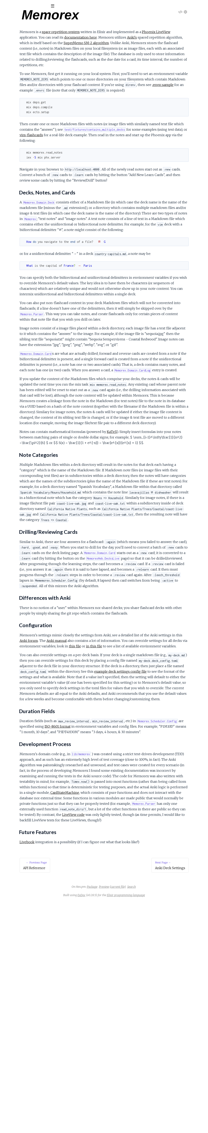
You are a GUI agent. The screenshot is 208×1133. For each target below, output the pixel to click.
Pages (8, 28)
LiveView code (171, 1041)
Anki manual (154, 806)
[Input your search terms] (30, 5)
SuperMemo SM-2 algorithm (102, 48)
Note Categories (18, 58)
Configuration (16, 73)
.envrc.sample (84, 107)
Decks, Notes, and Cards (24, 54)
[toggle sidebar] (55, 6)
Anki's (107, 43)
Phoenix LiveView (87, 37)
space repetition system (115, 32)
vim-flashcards (89, 163)
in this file (126, 817)
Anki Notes (11, 111)
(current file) (148, 1118)
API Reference (13, 41)
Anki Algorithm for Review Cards (25, 122)
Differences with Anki (22, 68)
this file (107, 817)
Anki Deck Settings (16, 105)
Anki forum (126, 806)
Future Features (18, 88)
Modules (24, 28)
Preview (134, 1118)
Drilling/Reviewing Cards (23, 63)
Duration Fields (17, 78)
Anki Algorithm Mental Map (22, 127)
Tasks (43, 28)
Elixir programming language (156, 1127)
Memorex (13, 16)
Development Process (22, 83)
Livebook (80, 1074)
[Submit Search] (6, 6)
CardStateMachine (101, 1013)
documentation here (163, 37)
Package (122, 1118)
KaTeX (166, 542)
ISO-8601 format (159, 925)
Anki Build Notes (14, 116)
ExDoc (112, 1127)
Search (162, 1118)
